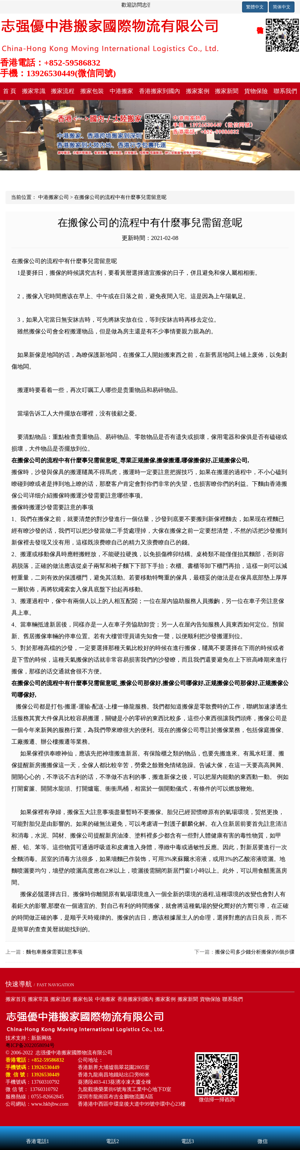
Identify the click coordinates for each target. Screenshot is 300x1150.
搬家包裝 (92, 91)
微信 (262, 1131)
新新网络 (41, 1038)
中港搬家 (121, 91)
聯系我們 (285, 91)
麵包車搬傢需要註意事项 (54, 952)
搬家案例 (197, 91)
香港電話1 (37, 1131)
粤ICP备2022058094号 (30, 1045)
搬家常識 (33, 91)
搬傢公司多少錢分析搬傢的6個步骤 (254, 952)
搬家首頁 (16, 999)
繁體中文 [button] (255, 7)
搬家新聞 (226, 91)
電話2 (112, 1131)
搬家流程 (62, 91)
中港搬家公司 (53, 197)
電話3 (187, 1131)
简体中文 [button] (281, 7)
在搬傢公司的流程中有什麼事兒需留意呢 (120, 197)
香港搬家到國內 (159, 91)
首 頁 (9, 91)
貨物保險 (256, 91)
